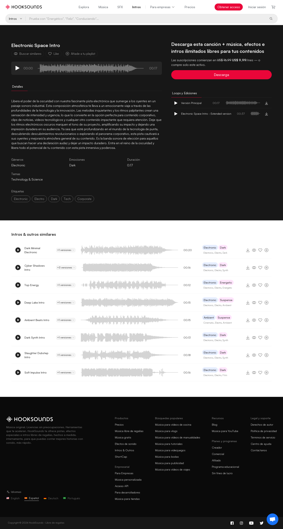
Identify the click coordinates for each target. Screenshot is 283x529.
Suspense (226, 300)
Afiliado (216, 460)
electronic (21, 199)
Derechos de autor (262, 424)
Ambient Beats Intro (36, 320)
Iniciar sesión (257, 7)
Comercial (218, 454)
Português (71, 498)
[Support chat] (272, 519)
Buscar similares (27, 54)
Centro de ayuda (261, 443)
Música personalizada (128, 479)
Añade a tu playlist (80, 54)
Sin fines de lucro (222, 473)
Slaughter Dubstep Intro (36, 355)
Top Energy (31, 285)
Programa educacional (225, 466)
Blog (214, 424)
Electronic (210, 247)
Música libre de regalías (129, 431)
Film (225, 375)
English (13, 498)
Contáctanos (259, 450)
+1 (65, 250)
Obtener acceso (228, 7)
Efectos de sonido (125, 443)
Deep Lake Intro (34, 302)
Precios (189, 7)
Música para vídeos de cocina (173, 424)
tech (67, 199)
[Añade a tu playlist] (266, 250)
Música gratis (123, 437)
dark (54, 199)
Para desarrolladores (127, 492)
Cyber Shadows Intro (34, 267)
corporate (84, 199)
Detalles (17, 86)
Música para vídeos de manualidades (177, 437)
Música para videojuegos (170, 450)
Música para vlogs (166, 431)
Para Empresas (124, 473)
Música (103, 7)
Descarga (221, 74)
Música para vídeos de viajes (172, 469)
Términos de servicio (263, 437)
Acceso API (121, 486)
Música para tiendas (127, 498)
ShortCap (121, 456)
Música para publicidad (169, 463)
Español (31, 498)
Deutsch (51, 498)
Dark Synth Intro (34, 337)
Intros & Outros (124, 450)
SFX (120, 7)
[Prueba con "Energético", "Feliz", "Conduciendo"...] (146, 18)
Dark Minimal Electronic (32, 250)
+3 (66, 267)
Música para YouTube (225, 431)
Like (53, 54)
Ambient (227, 305)
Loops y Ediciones (184, 93)
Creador (217, 447)
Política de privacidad (264, 431)
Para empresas (162, 7)
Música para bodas (167, 456)
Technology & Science (27, 179)
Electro (218, 252)
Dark (72, 165)
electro (39, 199)
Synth (225, 270)
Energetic (226, 282)
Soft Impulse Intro (35, 372)
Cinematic (209, 322)
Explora (84, 7)
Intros (136, 7)
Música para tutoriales (169, 443)
